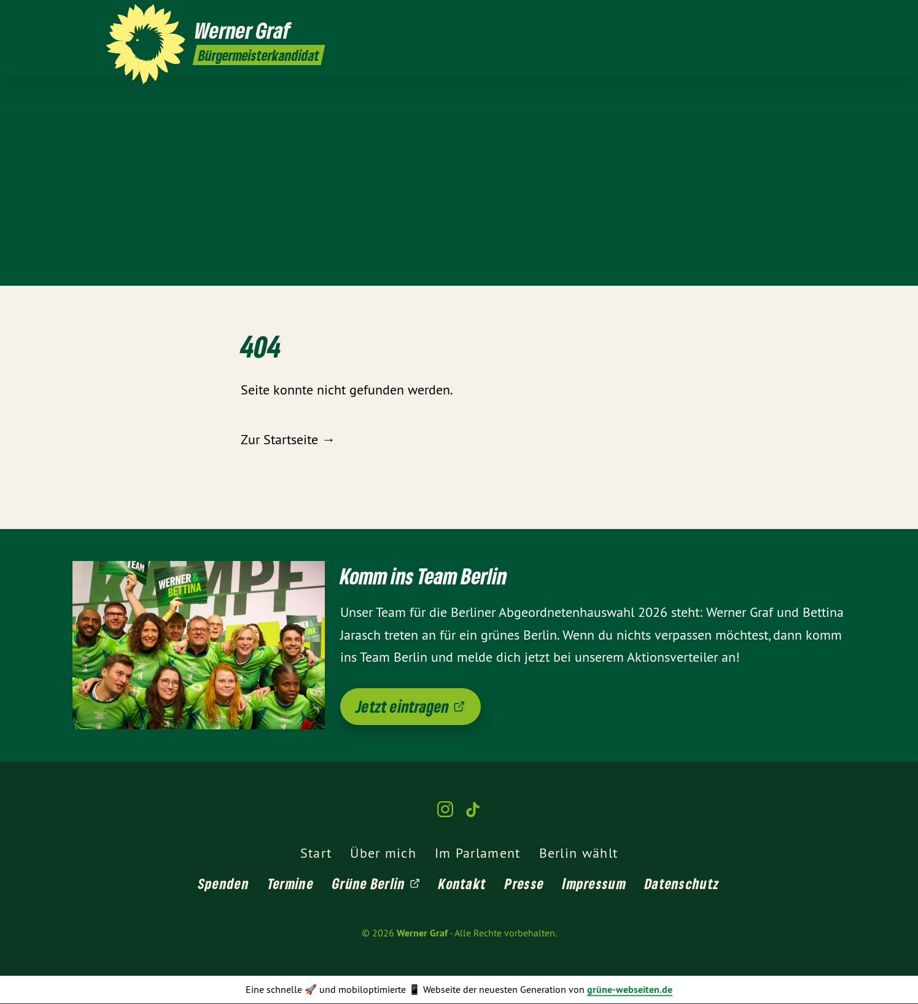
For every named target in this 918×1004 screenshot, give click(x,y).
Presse (524, 883)
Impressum (594, 883)
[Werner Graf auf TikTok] (806, 16)
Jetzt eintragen (410, 706)
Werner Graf (422, 933)
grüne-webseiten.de (629, 989)
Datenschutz (682, 883)
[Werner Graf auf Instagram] (788, 16)
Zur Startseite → (288, 439)
